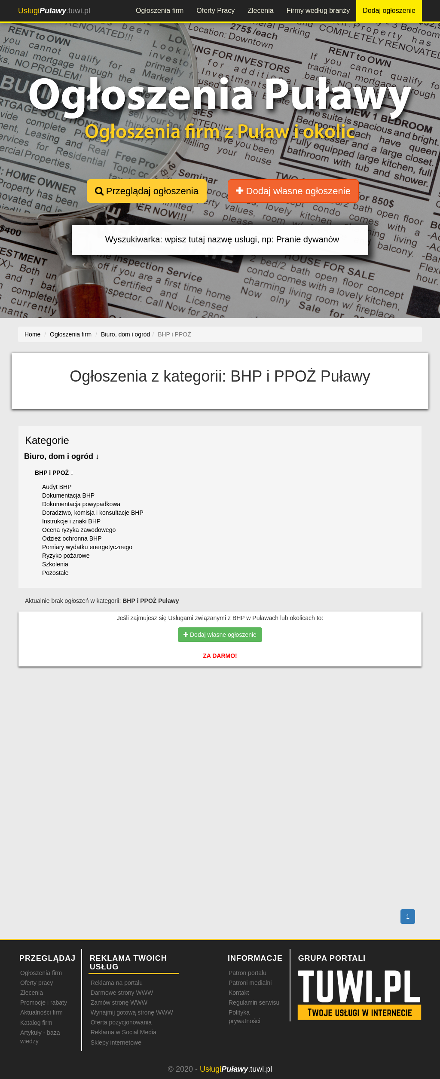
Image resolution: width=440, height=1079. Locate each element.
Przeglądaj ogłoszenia (147, 191)
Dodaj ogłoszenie (389, 10)
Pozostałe (55, 572)
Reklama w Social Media (123, 1032)
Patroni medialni (250, 982)
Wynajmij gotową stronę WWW (132, 1012)
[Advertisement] (220, 710)
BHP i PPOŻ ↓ (54, 472)
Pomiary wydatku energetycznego (87, 547)
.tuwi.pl (54, 10)
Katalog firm (36, 1022)
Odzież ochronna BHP (72, 538)
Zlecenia (260, 10)
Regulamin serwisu (254, 1002)
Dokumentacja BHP (68, 495)
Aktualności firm (41, 1012)
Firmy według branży (318, 10)
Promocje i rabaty (43, 1002)
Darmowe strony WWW (122, 992)
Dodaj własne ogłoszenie (293, 191)
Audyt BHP (56, 486)
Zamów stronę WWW (119, 1002)
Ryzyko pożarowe (66, 555)
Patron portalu (247, 972)
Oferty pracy (36, 982)
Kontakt (239, 992)
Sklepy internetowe (116, 1042)
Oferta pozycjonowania (121, 1022)
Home (32, 334)
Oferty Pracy (215, 10)
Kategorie (47, 440)
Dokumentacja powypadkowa (81, 504)
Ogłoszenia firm (159, 10)
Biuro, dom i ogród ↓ (61, 456)
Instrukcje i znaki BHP (71, 521)
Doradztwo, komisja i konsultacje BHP (93, 512)
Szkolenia (55, 564)
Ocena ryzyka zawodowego (79, 529)
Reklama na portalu (117, 982)
